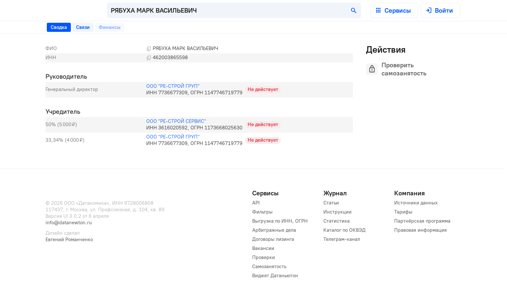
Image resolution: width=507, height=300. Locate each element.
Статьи (331, 203)
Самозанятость (269, 266)
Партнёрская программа (422, 221)
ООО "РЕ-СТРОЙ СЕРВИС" (176, 121)
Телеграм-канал (341, 239)
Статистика (336, 221)
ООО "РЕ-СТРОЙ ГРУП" (173, 86)
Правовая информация (420, 230)
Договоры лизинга (273, 239)
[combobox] (234, 10)
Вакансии (263, 248)
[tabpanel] (199, 96)
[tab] (59, 27)
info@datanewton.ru (69, 223)
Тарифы (403, 212)
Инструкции (337, 212)
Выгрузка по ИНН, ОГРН (280, 221)
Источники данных (416, 203)
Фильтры (262, 212)
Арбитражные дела (274, 230)
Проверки (263, 257)
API (256, 203)
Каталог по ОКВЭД (344, 230)
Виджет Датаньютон (275, 276)
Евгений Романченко (69, 239)
